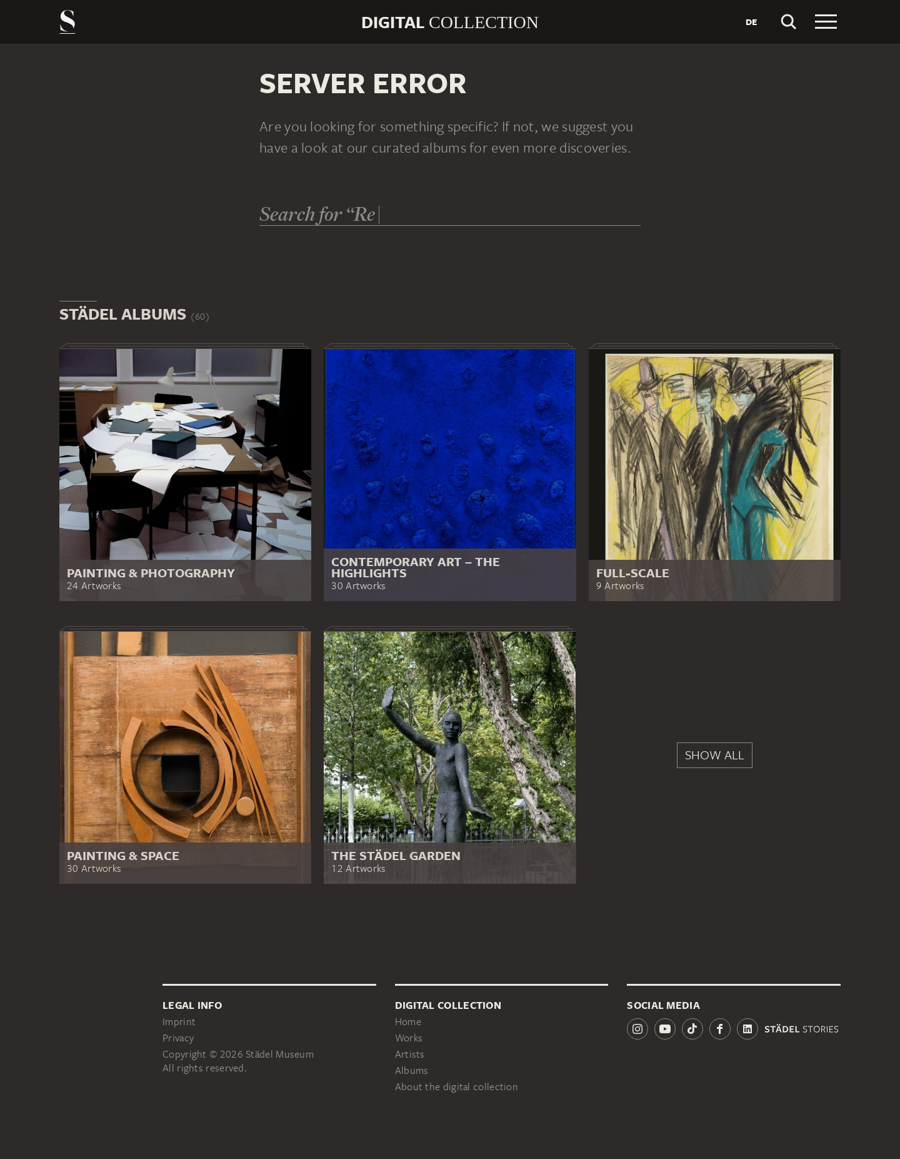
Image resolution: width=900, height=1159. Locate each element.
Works (409, 1038)
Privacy (178, 1038)
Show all (714, 754)
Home (408, 1021)
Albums (412, 1070)
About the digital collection (456, 1086)
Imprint (179, 1021)
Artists (410, 1054)
